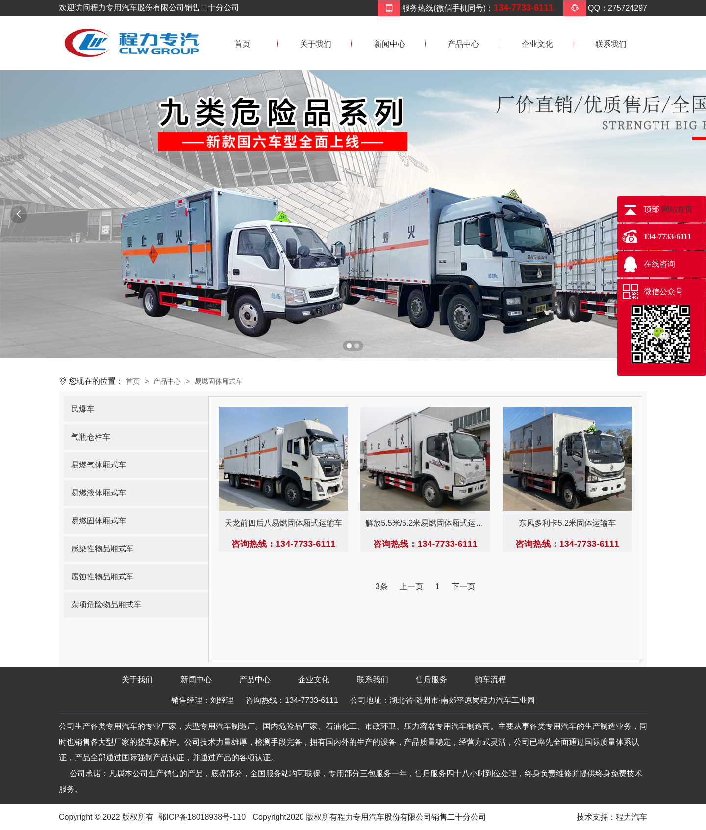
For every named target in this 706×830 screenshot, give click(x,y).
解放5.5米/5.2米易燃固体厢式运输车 (428, 523)
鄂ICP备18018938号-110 (202, 817)
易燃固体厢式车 (219, 381)
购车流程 (490, 679)
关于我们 (315, 44)
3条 (382, 586)
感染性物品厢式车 (102, 549)
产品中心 (463, 44)
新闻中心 (389, 44)
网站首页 (677, 209)
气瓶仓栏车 (90, 437)
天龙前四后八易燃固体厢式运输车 (283, 523)
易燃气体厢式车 (98, 465)
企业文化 (537, 44)
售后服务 (431, 679)
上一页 (411, 586)
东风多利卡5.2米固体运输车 (567, 523)
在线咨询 (659, 264)
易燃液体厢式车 (98, 493)
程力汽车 (631, 817)
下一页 (463, 586)
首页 (242, 44)
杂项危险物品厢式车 (106, 604)
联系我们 (611, 44)
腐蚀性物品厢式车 (102, 576)
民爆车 (83, 409)
